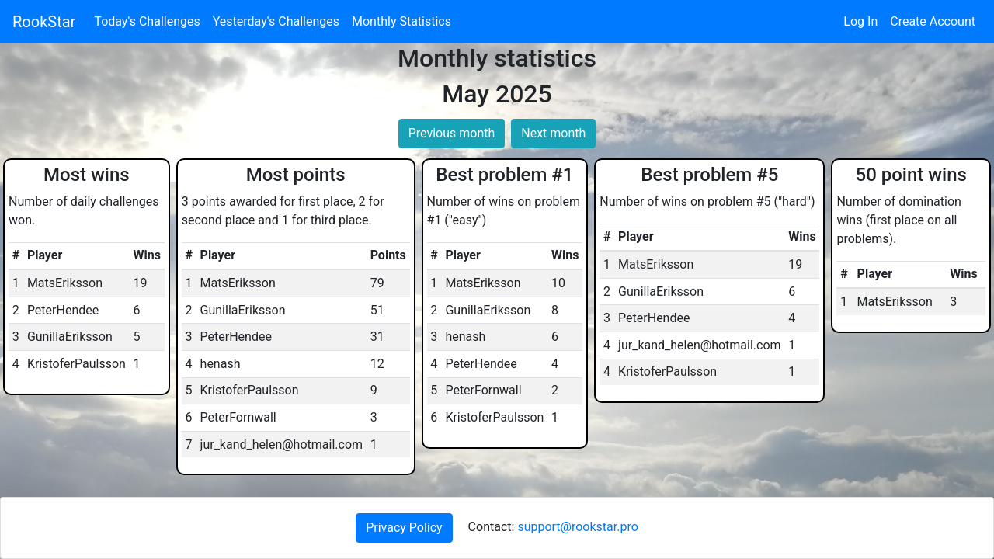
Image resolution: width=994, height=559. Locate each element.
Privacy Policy (404, 527)
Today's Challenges (147, 21)
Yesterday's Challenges (276, 21)
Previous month (451, 133)
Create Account (932, 21)
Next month (553, 133)
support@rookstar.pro (577, 526)
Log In (860, 21)
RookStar (43, 21)
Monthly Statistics (401, 21)
